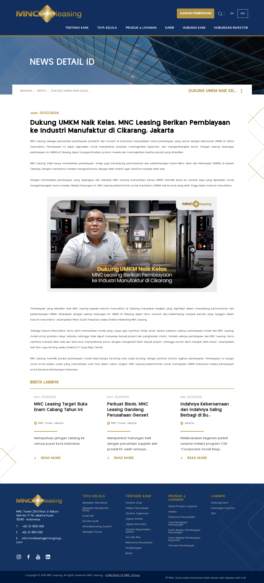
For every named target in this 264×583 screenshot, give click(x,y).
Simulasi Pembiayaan (181, 546)
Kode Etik (88, 516)
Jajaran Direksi (134, 519)
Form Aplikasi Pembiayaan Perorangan (184, 531)
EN (232, 13)
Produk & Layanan (141, 27)
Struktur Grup (134, 503)
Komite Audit (91, 521)
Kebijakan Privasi (92, 532)
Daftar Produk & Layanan (182, 506)
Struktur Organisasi (137, 513)
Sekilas (172, 512)
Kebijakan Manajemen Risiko (96, 509)
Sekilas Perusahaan (137, 508)
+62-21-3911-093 (32, 532)
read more (51, 458)
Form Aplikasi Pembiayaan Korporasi (184, 539)
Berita (41, 91)
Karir (169, 27)
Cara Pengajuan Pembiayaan (177, 523)
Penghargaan (134, 548)
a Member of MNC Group (122, 575)
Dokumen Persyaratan (181, 517)
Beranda (26, 91)
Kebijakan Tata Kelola (95, 503)
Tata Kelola (107, 27)
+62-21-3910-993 (33, 526)
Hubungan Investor (231, 27)
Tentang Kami (76, 27)
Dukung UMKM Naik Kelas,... (71, 91)
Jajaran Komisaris (136, 524)
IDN (243, 13)
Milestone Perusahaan (139, 543)
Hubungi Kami (194, 27)
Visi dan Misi (133, 537)
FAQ (213, 513)
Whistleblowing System (97, 527)
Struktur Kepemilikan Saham (138, 531)
